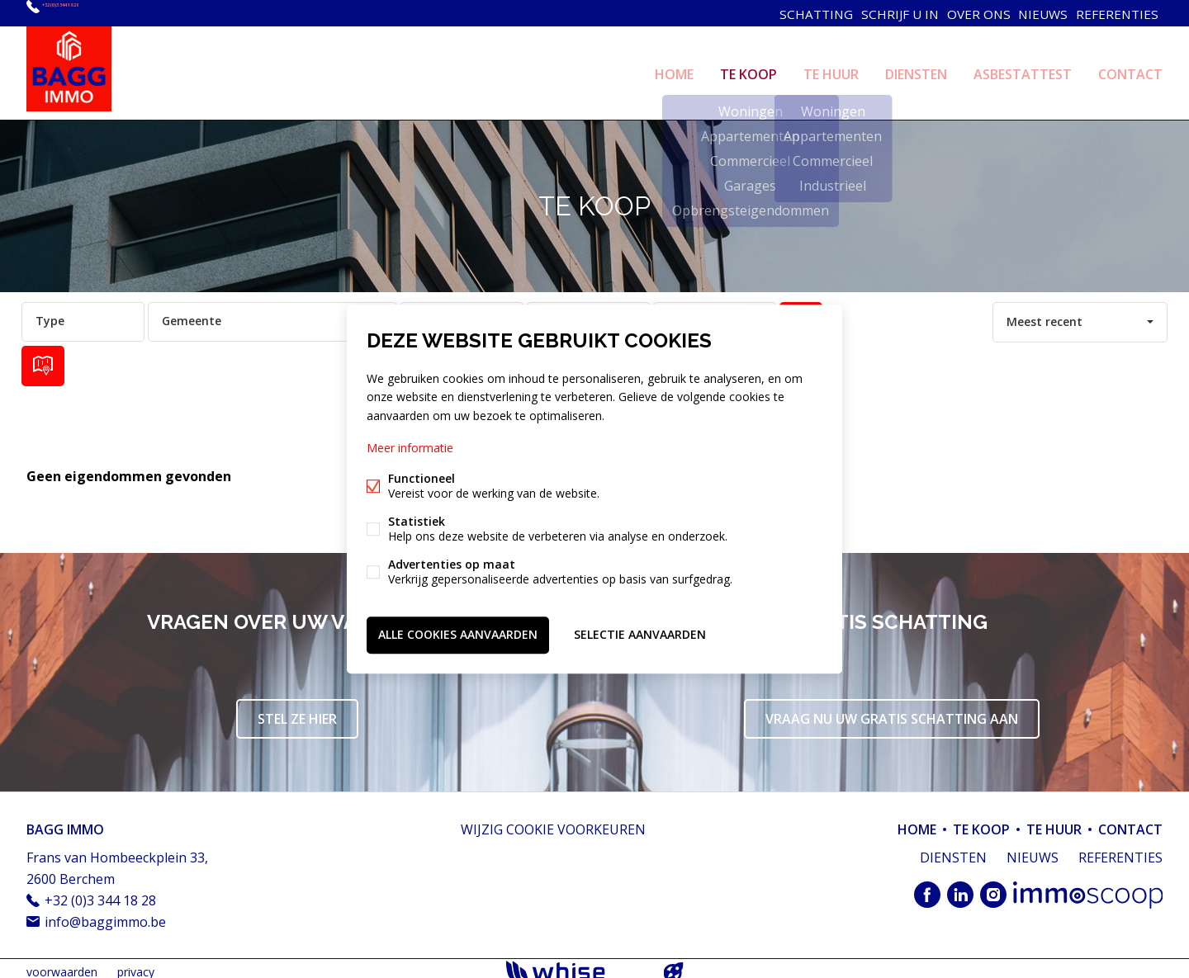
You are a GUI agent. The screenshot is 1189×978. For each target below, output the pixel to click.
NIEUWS (1036, 13)
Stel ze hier (297, 711)
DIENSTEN (916, 69)
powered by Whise (575, 963)
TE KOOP (748, 69)
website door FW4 (674, 965)
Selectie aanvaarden (640, 632)
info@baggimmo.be (105, 914)
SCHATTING (794, 13)
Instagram (993, 888)
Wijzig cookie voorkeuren (553, 822)
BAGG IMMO (65, 822)
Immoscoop (1088, 887)
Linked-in (960, 888)
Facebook (927, 888)
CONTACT (1130, 69)
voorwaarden (61, 964)
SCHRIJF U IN (881, 13)
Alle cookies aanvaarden (458, 632)
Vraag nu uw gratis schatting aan (891, 711)
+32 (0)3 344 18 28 (95, 13)
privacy (135, 964)
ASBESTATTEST (1022, 69)
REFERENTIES (1115, 13)
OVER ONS (965, 13)
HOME (674, 69)
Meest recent (1044, 314)
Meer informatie (410, 449)
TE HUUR (831, 69)
